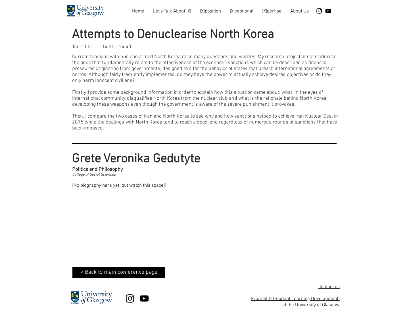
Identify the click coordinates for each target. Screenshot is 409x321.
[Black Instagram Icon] (319, 10)
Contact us (329, 287)
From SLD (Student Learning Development (294, 299)
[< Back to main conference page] (118, 272)
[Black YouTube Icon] (328, 10)
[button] (172, 8)
